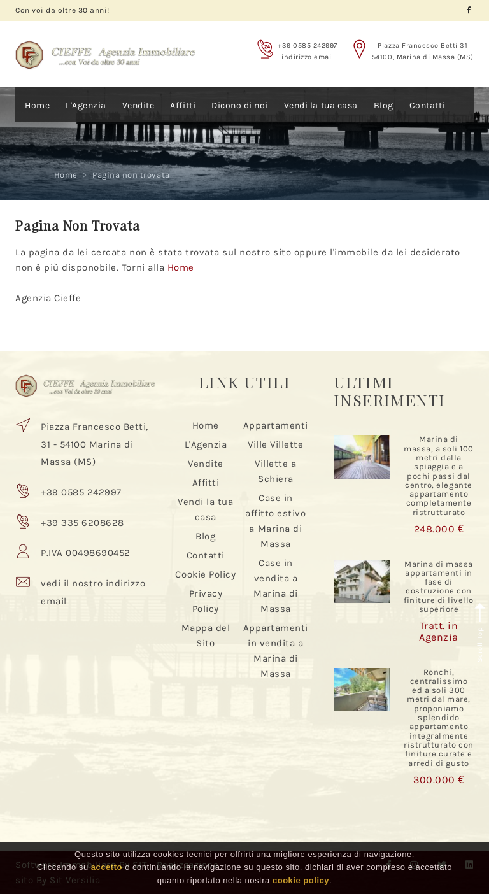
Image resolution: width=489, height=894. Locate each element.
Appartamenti (275, 425)
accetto (106, 867)
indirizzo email (307, 57)
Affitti (182, 105)
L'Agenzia (86, 105)
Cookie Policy (205, 574)
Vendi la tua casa (321, 105)
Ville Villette (275, 444)
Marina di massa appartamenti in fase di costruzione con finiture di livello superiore (439, 586)
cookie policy (301, 880)
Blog (383, 105)
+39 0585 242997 (307, 45)
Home (37, 105)
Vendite (138, 105)
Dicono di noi (239, 105)
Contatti (427, 105)
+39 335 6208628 (82, 523)
